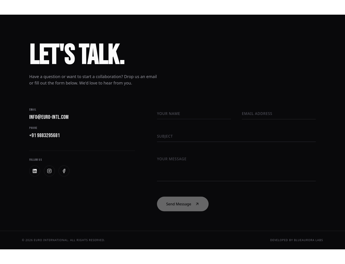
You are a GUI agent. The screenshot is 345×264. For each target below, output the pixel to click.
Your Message (171, 159)
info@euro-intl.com (51, 117)
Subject (165, 136)
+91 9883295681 (46, 135)
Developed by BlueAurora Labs (296, 240)
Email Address (257, 113)
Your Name (168, 113)
